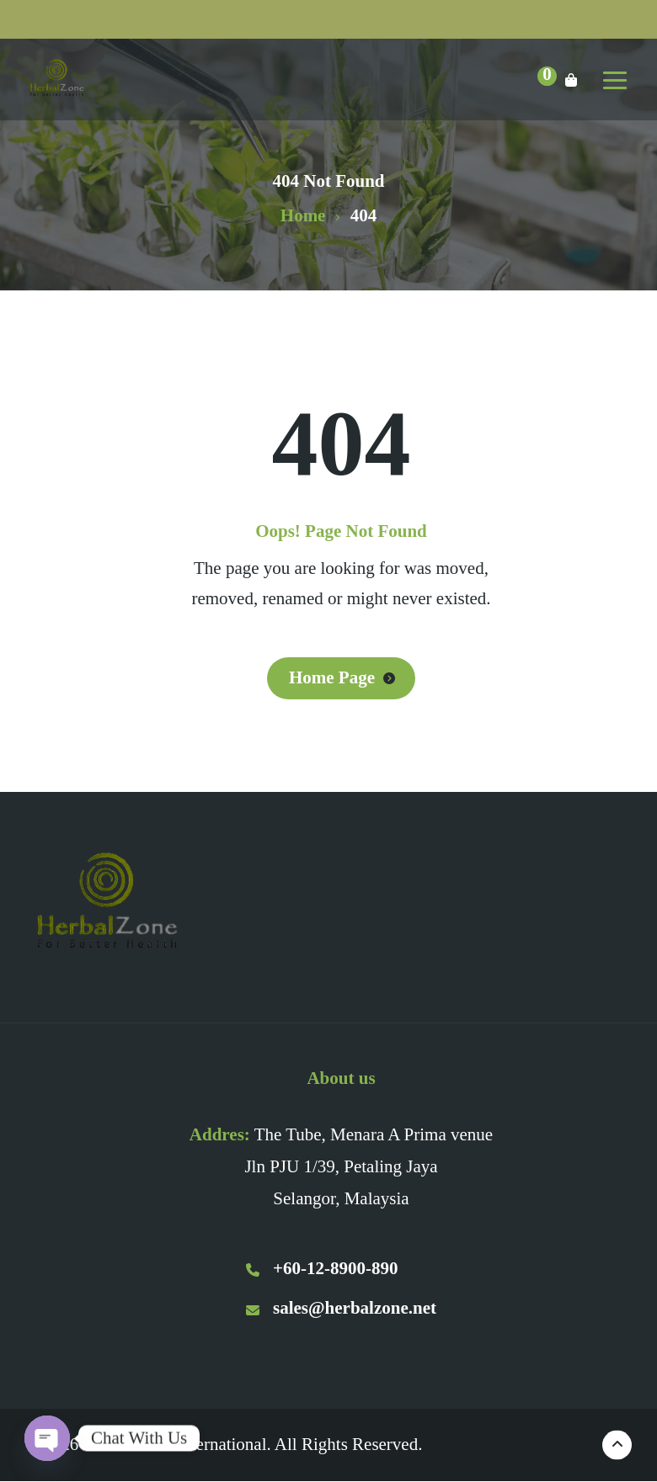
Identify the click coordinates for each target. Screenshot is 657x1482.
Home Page (332, 677)
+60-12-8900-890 (322, 1268)
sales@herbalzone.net (341, 1308)
